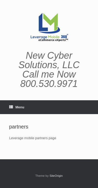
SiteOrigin (56, 175)
